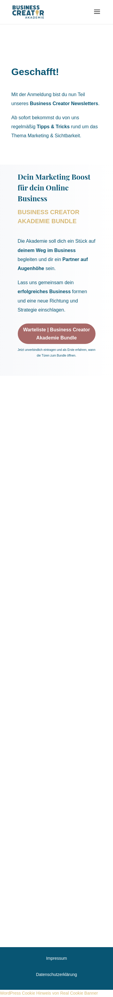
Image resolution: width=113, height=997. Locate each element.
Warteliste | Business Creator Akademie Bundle (56, 333)
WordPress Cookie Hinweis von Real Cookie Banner (49, 993)
